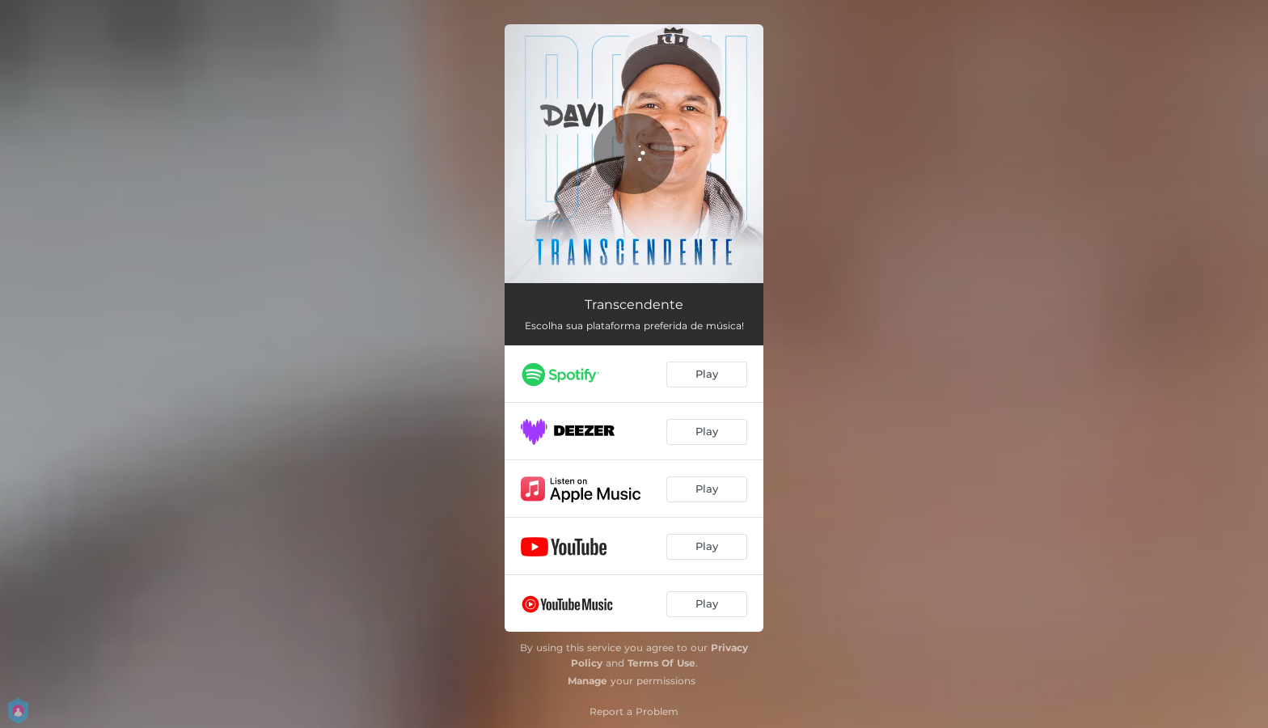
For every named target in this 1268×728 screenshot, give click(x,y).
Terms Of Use (661, 663)
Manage (587, 681)
